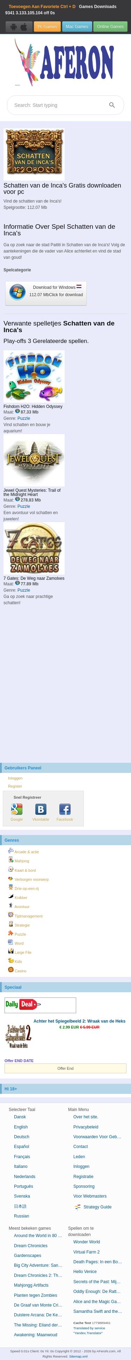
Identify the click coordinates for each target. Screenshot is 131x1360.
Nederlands (24, 1176)
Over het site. (85, 1116)
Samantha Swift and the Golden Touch (100, 1311)
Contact (80, 1146)
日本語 (20, 1206)
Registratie (83, 1176)
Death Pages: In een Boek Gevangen (100, 1261)
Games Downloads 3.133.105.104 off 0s (60, 9)
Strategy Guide (92, 1207)
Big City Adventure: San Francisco (41, 1265)
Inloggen (15, 778)
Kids (15, 960)
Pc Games (47, 26)
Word (16, 942)
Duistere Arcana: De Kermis (40, 1315)
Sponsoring (84, 1186)
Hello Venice (85, 1271)
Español (21, 1146)
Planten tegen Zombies (35, 1295)
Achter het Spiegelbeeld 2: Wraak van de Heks (79, 1021)
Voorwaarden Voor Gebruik (98, 1136)
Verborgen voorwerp (28, 878)
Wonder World (86, 1242)
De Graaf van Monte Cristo (39, 1305)
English (21, 1127)
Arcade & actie (23, 851)
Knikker (17, 896)
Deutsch (21, 1136)
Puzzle (23, 418)
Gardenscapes (27, 1255)
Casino (17, 970)
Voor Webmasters (90, 1196)
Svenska (22, 1196)
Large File (19, 951)
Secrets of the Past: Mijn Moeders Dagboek (100, 1281)
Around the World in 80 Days (40, 1235)
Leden (79, 1156)
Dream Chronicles (31, 1245)
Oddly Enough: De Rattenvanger (100, 1291)
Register (15, 786)
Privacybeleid (85, 1127)
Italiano (21, 1166)
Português (23, 1186)
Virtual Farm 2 (86, 1252)
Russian (21, 1216)
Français (22, 1156)
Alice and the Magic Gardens (100, 1301)
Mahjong (18, 860)
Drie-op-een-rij (23, 887)
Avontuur (18, 905)
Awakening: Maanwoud (35, 1334)
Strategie (19, 924)
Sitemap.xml (78, 1356)
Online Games (110, 26)
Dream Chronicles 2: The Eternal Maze (41, 1275)
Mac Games (77, 26)
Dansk (20, 1116)
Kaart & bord (22, 869)
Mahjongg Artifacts (31, 1285)
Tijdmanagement (25, 915)
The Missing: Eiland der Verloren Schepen (41, 1325)
